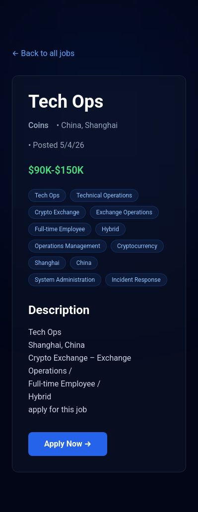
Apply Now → (67, 443)
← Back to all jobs (43, 53)
